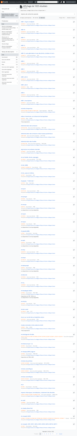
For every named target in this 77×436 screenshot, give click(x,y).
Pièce (10, 65)
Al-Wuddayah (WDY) (26, 290)
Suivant (60, 434)
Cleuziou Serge (10, 44)
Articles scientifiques (27, 369)
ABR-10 (23, 29)
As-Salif (23, 400)
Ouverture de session (70, 2)
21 (56, 434)
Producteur (5, 21)
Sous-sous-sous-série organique (10, 75)
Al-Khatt (23, 257)
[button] (61, 2)
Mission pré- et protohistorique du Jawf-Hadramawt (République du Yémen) (10, 39)
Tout (3, 11)
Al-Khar (23, 250)
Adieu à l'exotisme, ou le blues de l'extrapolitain (34, 116)
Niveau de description (8, 52)
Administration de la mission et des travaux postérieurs (37, 133)
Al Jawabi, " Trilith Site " (27, 181)
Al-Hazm (23, 214)
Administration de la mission (29, 125)
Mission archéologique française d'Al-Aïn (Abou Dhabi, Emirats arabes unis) (10, 28)
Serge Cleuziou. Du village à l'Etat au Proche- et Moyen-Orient (10, 15)
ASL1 (22, 384)
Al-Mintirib (24, 275)
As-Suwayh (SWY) (26, 416)
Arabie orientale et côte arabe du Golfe (32, 325)
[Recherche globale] (47, 2)
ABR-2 (22, 61)
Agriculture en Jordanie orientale (30, 149)
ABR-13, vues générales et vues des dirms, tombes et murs (37, 53)
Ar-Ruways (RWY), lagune (28, 351)
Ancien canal (24, 309)
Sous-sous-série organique (10, 67)
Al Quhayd (24, 196)
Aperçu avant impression (26, 17)
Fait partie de (5, 9)
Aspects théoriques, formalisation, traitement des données (38, 392)
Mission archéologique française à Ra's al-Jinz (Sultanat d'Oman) (10, 33)
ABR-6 (22, 92)
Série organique (10, 72)
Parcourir (30, 2)
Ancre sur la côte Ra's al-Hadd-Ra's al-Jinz (32, 317)
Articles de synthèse (26, 361)
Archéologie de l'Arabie (27, 334)
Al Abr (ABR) (24, 165)
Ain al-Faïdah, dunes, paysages (29, 157)
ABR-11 (23, 37)
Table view (42, 17)
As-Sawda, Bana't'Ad (26, 408)
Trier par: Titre (62, 17)
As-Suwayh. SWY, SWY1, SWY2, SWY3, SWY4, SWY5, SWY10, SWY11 (39, 424)
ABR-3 (22, 69)
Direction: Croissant (71, 17)
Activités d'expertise (26, 108)
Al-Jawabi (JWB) (25, 231)
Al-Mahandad (25, 265)
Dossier (10, 62)
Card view (35, 17)
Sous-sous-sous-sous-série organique (10, 79)
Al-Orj (22, 283)
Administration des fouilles (28, 141)
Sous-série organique (10, 70)
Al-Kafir (23, 240)
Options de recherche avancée (29, 14)
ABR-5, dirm (24, 85)
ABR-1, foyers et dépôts (27, 22)
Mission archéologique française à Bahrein (10, 47)
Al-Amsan (23, 204)
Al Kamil (23, 189)
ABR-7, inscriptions (26, 100)
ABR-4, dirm (24, 77)
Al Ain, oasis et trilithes (27, 173)
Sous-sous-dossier (10, 60)
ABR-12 (23, 45)
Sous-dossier (10, 57)
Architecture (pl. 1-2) (27, 344)
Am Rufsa (23, 301)
